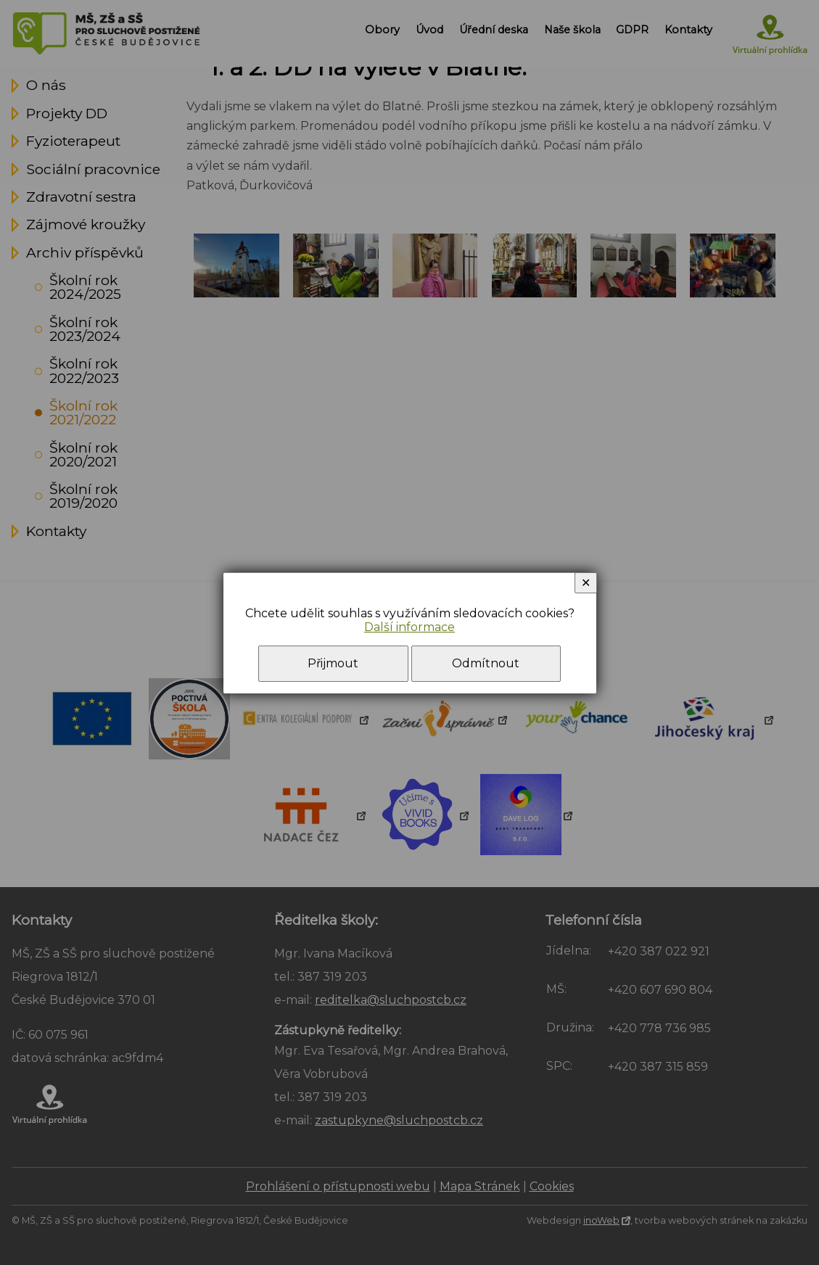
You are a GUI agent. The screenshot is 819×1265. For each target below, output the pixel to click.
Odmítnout (485, 663)
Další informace (409, 627)
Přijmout (333, 663)
